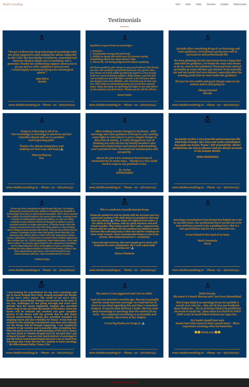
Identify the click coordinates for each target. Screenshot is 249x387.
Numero (211, 4)
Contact (224, 4)
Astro (188, 4)
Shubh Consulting (12, 4)
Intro (178, 4)
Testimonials (240, 4)
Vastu (199, 4)
